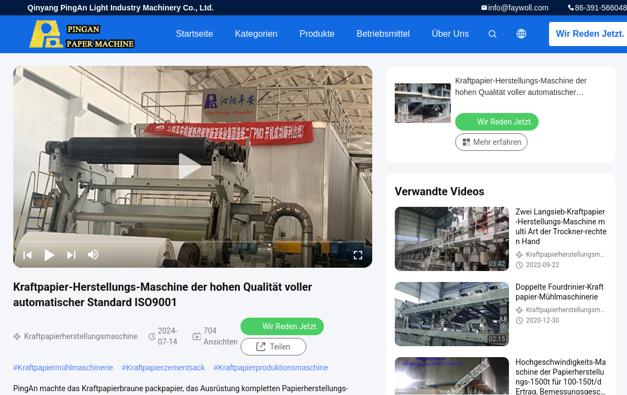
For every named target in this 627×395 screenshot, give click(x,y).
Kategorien (256, 33)
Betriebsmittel (383, 33)
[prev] (27, 254)
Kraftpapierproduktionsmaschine (273, 367)
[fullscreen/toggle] (358, 254)
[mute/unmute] (93, 254)
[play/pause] (49, 254)
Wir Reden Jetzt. (283, 325)
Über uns (450, 33)
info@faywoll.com (518, 7)
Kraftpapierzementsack (165, 367)
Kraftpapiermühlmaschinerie (65, 367)
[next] (71, 254)
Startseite (194, 33)
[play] (192, 166)
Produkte (316, 33)
